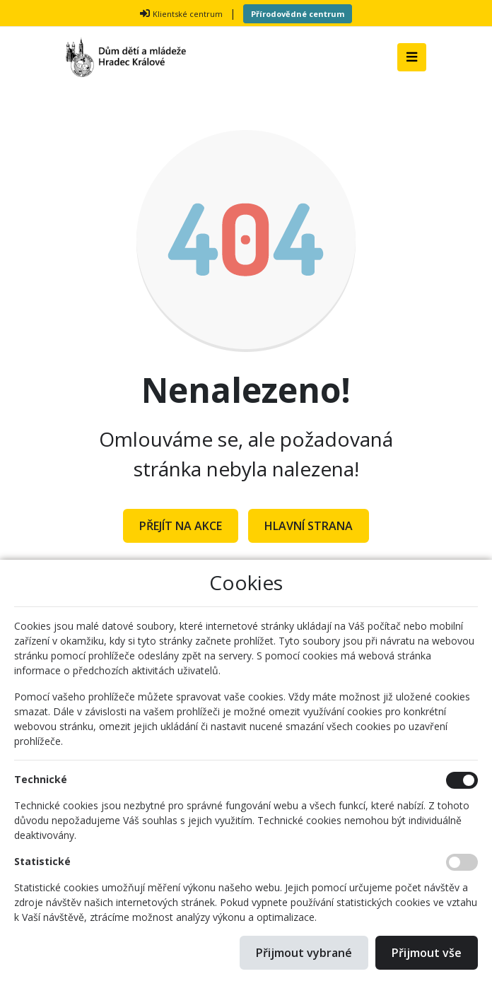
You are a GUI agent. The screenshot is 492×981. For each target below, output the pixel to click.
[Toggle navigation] (411, 57)
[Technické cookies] (462, 780)
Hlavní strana (308, 526)
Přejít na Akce (180, 526)
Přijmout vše (427, 953)
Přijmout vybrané (304, 953)
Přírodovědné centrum (297, 13)
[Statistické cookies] (462, 862)
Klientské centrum (188, 13)
